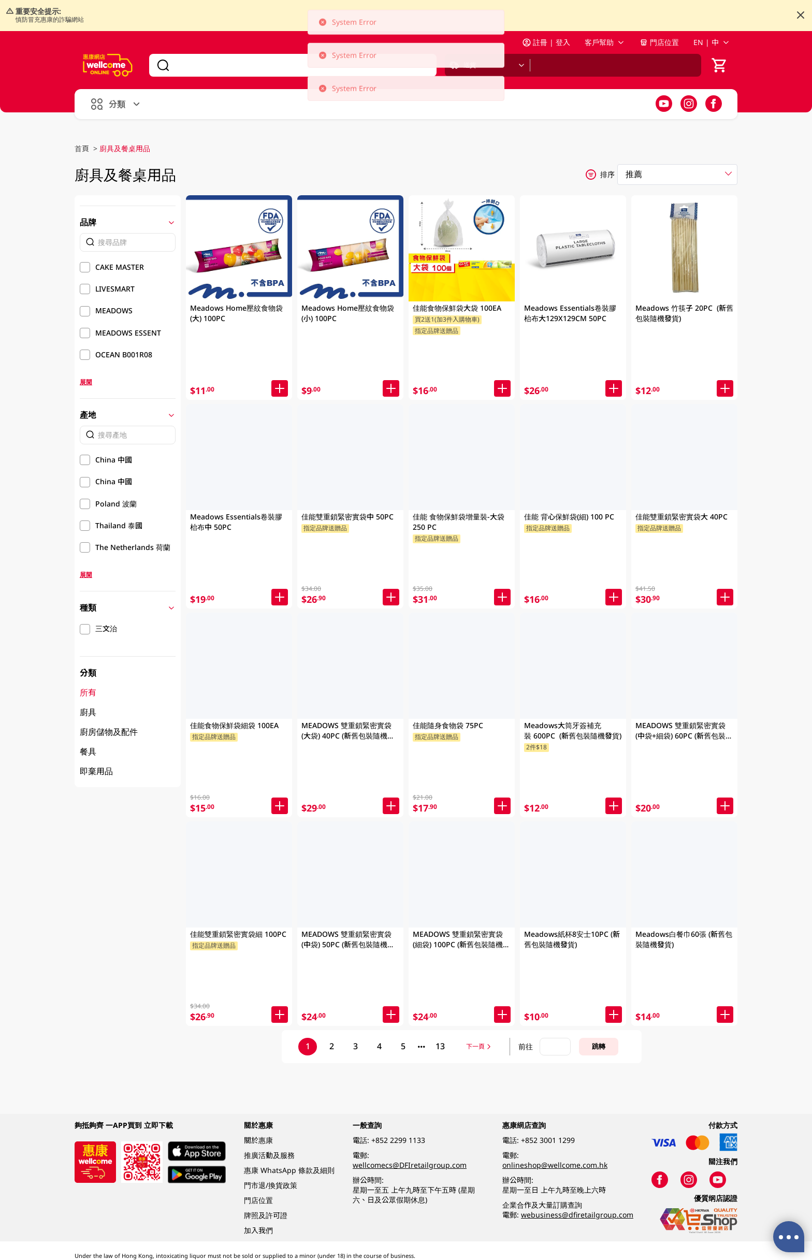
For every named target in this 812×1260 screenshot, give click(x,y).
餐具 (88, 751)
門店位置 (659, 42)
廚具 (88, 712)
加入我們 (258, 1230)
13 (440, 1046)
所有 (88, 692)
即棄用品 (96, 771)
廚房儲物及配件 (109, 731)
